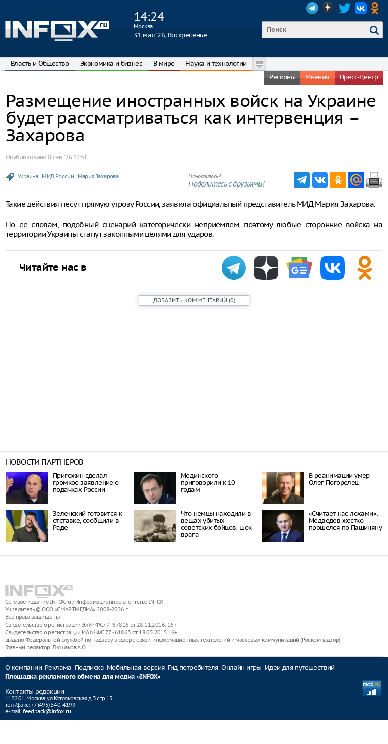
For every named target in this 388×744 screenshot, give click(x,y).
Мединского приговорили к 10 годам (208, 482)
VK (361, 8)
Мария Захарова (98, 176)
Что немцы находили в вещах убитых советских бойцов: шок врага (216, 524)
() (194, 300)
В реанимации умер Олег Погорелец (339, 479)
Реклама (58, 667)
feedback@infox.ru (47, 711)
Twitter (345, 8)
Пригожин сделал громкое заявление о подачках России (86, 482)
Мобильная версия (136, 667)
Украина (28, 176)
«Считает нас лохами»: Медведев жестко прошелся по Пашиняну (345, 520)
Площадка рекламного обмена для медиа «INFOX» (83, 677)
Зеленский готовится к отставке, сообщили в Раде (87, 520)
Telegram (312, 8)
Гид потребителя (193, 667)
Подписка (89, 667)
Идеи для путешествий (300, 667)
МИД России (58, 176)
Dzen (328, 8)
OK (377, 8)
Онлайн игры (241, 667)
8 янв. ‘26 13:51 (67, 157)
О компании (23, 667)
